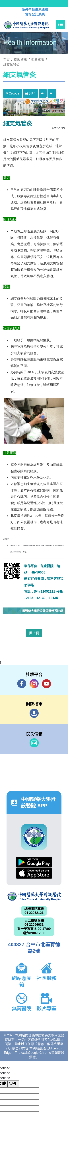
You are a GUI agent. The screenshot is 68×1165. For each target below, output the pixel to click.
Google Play (34, 862)
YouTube (46, 683)
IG (34, 683)
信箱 (34, 742)
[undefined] (13, 1084)
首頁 (6, 59)
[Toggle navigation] (60, 24)
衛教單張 (37, 59)
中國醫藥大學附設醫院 (34, 896)
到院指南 (34, 713)
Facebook (21, 683)
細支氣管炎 (11, 64)
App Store (34, 873)
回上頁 (34, 633)
